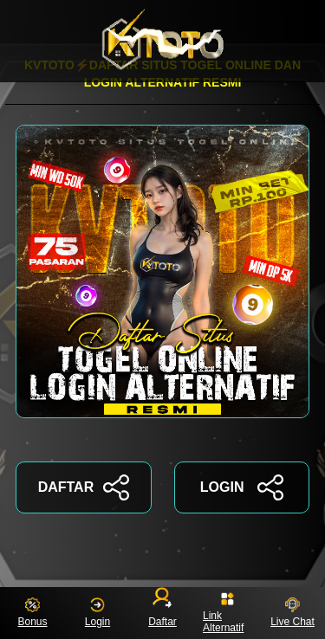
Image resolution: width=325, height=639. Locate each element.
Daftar (162, 609)
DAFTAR (83, 487)
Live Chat (292, 612)
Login (97, 612)
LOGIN (241, 487)
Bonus (32, 612)
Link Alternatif (223, 612)
